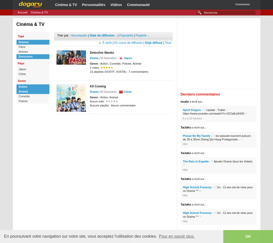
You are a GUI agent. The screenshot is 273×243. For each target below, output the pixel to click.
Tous (168, 43)
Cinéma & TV (66, 5)
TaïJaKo (186, 127)
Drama (94, 58)
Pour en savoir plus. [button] (177, 236)
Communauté (138, 5)
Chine (22, 74)
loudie (185, 101)
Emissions (26, 56)
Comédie (24, 96)
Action (23, 86)
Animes (23, 51)
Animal (23, 91)
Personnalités (93, 5)
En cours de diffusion (128, 43)
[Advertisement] (113, 121)
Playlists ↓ (142, 35)
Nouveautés (79, 35)
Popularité (126, 35)
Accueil (23, 12)
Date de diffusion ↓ (103, 35)
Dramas (24, 42)
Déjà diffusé (153, 43)
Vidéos (116, 5)
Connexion (242, 4)
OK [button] (248, 236)
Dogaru (30, 4)
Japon (22, 69)
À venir (107, 43)
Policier (23, 101)
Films (22, 46)
